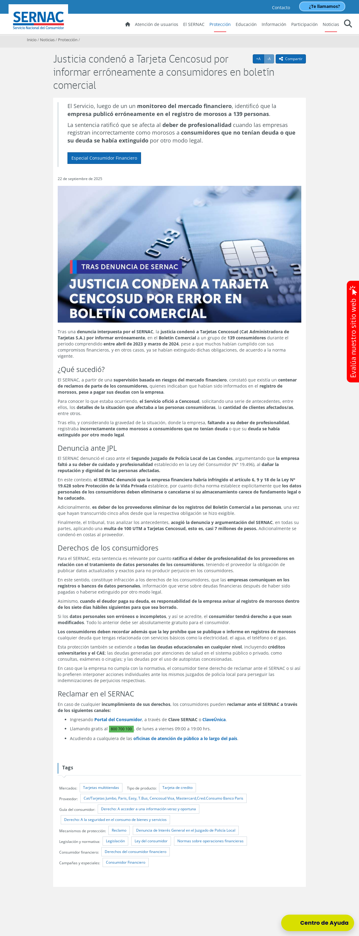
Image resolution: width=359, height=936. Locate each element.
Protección (220, 24)
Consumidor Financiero (125, 862)
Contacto (281, 7)
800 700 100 (121, 729)
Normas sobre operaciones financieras (210, 841)
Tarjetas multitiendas (101, 787)
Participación (304, 24)
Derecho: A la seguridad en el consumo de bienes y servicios (115, 819)
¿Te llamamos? (324, 6)
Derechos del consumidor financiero (135, 851)
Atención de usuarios (156, 24)
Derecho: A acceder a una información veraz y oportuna (148, 808)
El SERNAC (194, 24)
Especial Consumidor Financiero (104, 158)
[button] (348, 24)
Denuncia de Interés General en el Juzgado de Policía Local (185, 830)
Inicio (32, 39)
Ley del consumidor (151, 841)
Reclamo (119, 830)
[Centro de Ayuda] (317, 923)
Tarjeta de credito (177, 787)
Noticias (331, 24)
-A (270, 58)
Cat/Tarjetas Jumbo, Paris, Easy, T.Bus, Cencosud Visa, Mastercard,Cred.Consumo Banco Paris (163, 798)
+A (260, 58)
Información (274, 24)
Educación (246, 24)
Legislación (115, 841)
